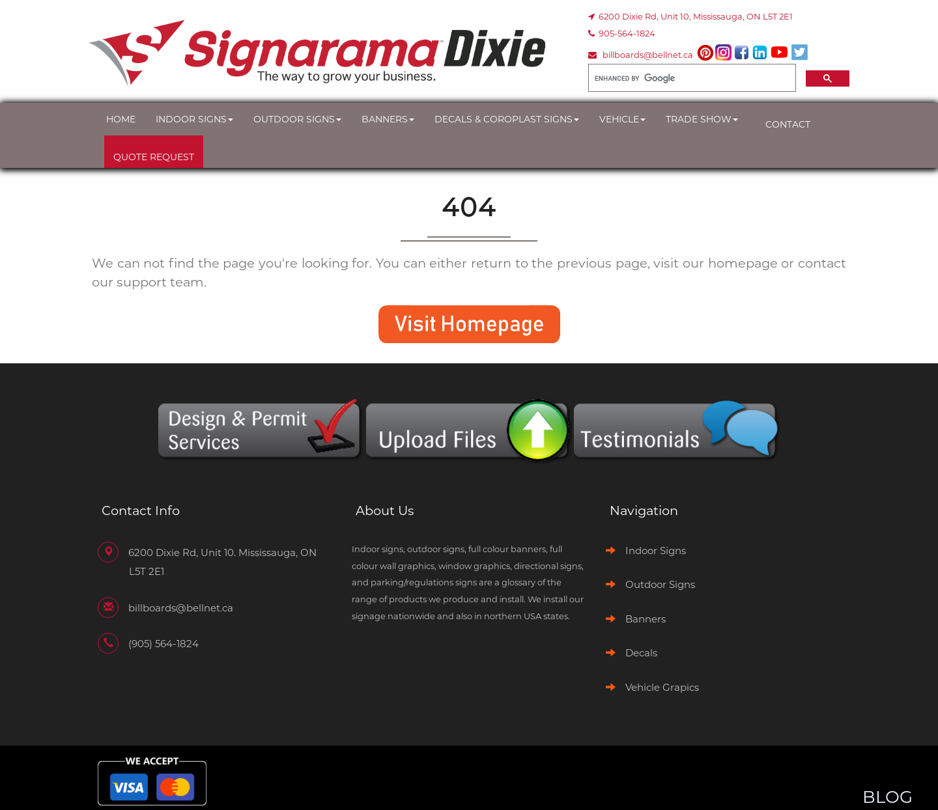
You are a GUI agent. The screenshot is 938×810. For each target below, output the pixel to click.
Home (120, 119)
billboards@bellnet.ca (648, 54)
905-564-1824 (627, 33)
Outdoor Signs (297, 119)
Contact (787, 124)
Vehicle (622, 119)
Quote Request (153, 157)
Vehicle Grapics (662, 687)
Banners (388, 119)
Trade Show (702, 119)
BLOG (887, 797)
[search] (691, 78)
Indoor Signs (194, 119)
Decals (641, 653)
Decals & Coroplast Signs (506, 119)
